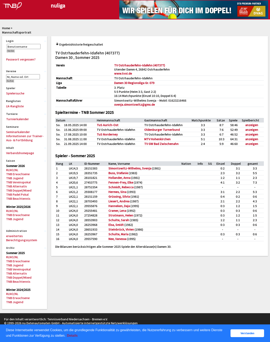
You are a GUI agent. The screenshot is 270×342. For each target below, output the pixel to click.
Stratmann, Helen (120, 215)
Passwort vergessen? (21, 59)
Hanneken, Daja (119, 206)
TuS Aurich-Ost (107, 125)
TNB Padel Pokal (17, 194)
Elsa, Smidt (116, 225)
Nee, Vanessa (117, 239)
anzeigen (251, 125)
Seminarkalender (18, 132)
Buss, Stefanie (118, 173)
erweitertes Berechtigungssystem (21, 238)
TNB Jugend (14, 178)
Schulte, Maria (118, 234)
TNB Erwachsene (18, 174)
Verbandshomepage (20, 153)
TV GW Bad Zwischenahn (161, 144)
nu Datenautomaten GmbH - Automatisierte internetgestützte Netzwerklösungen (80, 323)
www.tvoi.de (123, 73)
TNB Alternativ (16, 186)
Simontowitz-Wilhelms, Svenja (129, 168)
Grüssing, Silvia (119, 196)
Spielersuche (15, 93)
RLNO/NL (12, 170)
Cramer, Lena (117, 211)
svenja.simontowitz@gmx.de (134, 104)
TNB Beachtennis (18, 198)
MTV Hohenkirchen (157, 139)
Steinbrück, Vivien (121, 229)
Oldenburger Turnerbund (162, 130)
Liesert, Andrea (118, 201)
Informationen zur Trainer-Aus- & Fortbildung (25, 138)
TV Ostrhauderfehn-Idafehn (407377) (139, 65)
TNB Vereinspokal (18, 182)
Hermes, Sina (117, 192)
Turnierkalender (17, 119)
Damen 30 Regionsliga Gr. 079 (134, 83)
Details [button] (72, 335)
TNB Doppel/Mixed (19, 190)
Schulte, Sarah (118, 220)
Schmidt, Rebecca (121, 187)
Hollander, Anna (119, 178)
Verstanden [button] (247, 333)
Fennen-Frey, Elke (120, 182)
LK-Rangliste (15, 106)
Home (6, 28)
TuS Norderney (107, 134)
